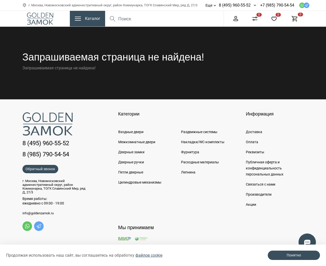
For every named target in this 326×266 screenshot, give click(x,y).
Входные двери (130, 132)
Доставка (254, 132)
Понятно (294, 255)
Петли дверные (130, 172)
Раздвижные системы (199, 132)
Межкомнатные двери (136, 142)
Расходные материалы (200, 162)
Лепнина (188, 172)
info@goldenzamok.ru (38, 213)
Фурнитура (190, 152)
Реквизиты (255, 152)
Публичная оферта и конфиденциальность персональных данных (264, 168)
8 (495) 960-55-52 (235, 5)
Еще (208, 5)
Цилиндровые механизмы (139, 182)
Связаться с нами (260, 184)
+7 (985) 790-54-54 (277, 5)
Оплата (252, 142)
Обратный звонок (40, 169)
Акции (251, 204)
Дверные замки (131, 152)
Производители (259, 194)
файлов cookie (148, 255)
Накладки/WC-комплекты (202, 142)
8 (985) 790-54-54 (45, 154)
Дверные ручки (131, 162)
